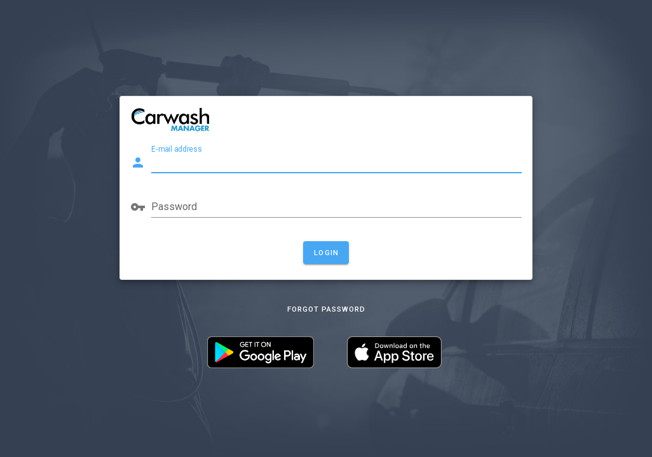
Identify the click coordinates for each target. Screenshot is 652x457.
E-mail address (176, 149)
